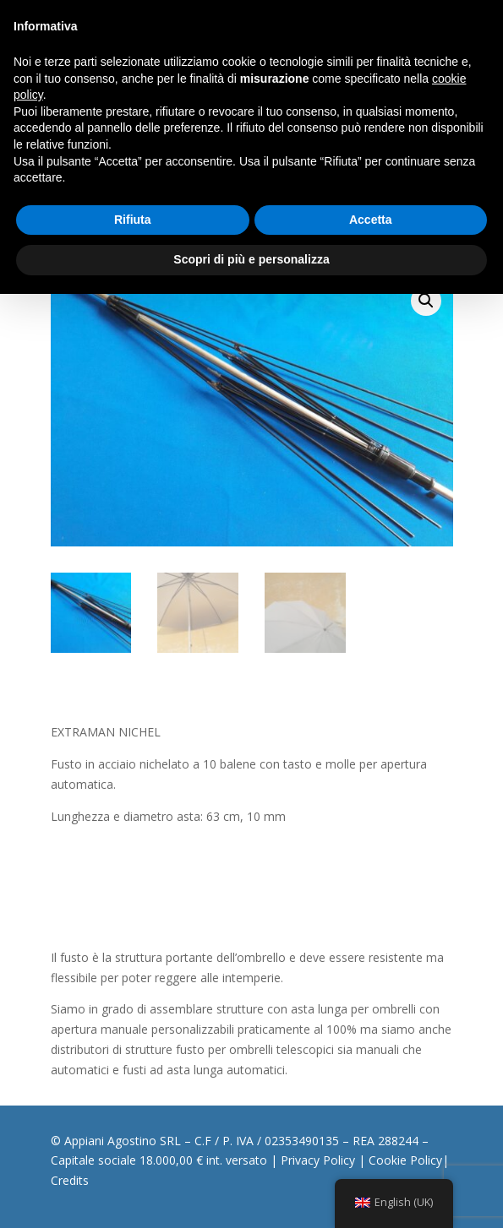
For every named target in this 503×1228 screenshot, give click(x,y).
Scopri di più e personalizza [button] (251, 259)
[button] (426, 300)
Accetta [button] (370, 219)
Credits (70, 1180)
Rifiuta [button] (132, 219)
